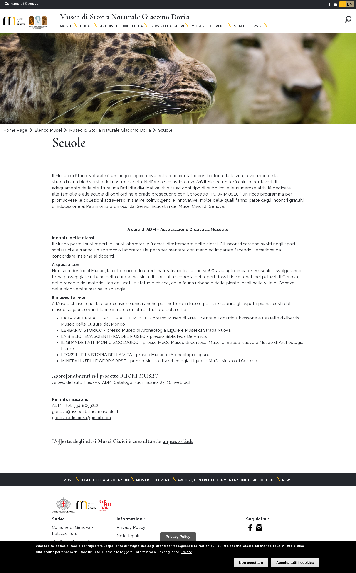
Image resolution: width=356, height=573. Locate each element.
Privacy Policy (131, 527)
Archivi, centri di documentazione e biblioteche (227, 480)
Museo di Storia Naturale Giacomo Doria (110, 130)
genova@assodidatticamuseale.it (86, 411)
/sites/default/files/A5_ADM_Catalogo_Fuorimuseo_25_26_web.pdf (121, 382)
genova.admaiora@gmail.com (81, 417)
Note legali (128, 535)
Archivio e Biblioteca (121, 26)
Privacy (186, 552)
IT (343, 4)
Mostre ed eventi (153, 480)
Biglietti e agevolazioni (105, 480)
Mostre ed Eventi (209, 26)
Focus (86, 26)
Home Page (15, 130)
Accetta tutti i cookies (295, 563)
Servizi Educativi (167, 26)
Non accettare (251, 563)
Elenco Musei (48, 130)
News (287, 480)
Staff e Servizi (248, 26)
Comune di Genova (22, 4)
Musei (68, 480)
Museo (66, 26)
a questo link (178, 441)
